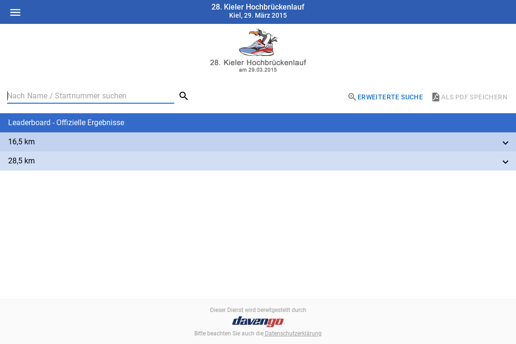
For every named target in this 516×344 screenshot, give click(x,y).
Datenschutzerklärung (292, 333)
